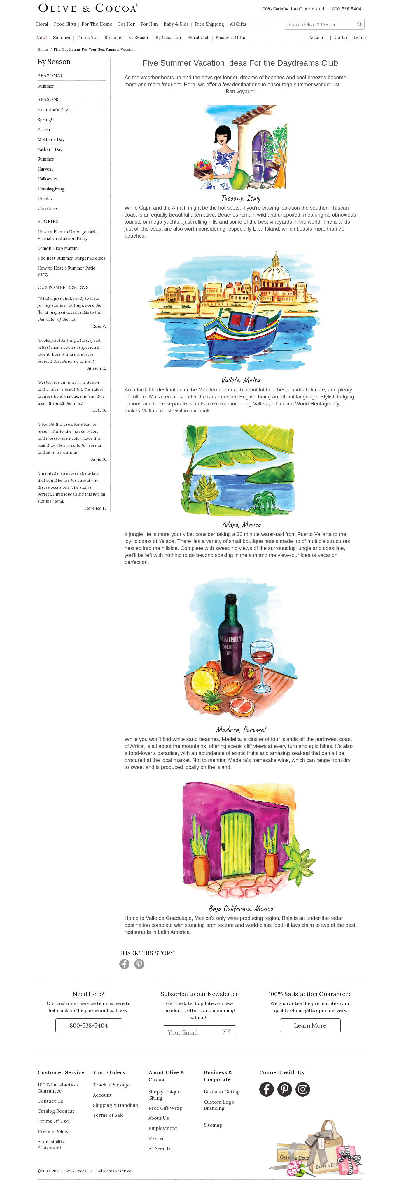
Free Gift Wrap (165, 1108)
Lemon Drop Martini (58, 248)
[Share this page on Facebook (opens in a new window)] (124, 964)
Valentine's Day (53, 110)
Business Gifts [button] (230, 37)
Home (43, 49)
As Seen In (160, 1148)
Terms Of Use (53, 1121)
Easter (44, 129)
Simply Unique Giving (164, 1095)
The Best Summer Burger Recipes (72, 258)
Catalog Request (56, 1111)
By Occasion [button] (168, 37)
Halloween (48, 179)
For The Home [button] (97, 24)
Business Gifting (222, 1092)
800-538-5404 (346, 9)
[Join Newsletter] (226, 1032)
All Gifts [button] (238, 24)
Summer (62, 37)
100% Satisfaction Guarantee (58, 1088)
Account (318, 37)
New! (41, 37)
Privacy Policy (53, 1131)
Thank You (88, 37)
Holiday (45, 198)
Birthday (113, 37)
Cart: (350, 37)
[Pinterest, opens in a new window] (284, 1089)
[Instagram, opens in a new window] (302, 1089)
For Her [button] (126, 24)
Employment (162, 1128)
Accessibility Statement (51, 1145)
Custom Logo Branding (219, 1105)
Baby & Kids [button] (176, 24)
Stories (156, 1138)
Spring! (45, 119)
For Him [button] (149, 24)
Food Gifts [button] (65, 24)
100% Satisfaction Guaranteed (292, 9)
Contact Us (50, 1101)
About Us (158, 1118)
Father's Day (50, 149)
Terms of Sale (108, 1115)
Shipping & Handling (115, 1105)
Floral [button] (42, 24)
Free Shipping (209, 24)
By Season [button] (139, 37)
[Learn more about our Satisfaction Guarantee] (310, 1025)
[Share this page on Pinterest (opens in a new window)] (139, 964)
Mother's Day (51, 139)
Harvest (45, 169)
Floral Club (198, 37)
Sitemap (213, 1125)
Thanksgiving (51, 189)
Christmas (48, 208)
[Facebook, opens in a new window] (266, 1089)
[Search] (360, 23)
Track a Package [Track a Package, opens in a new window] (111, 1085)
